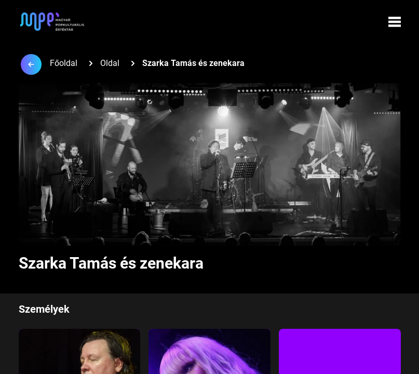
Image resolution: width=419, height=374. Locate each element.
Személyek (44, 309)
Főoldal (63, 63)
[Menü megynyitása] (394, 22)
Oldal (109, 63)
